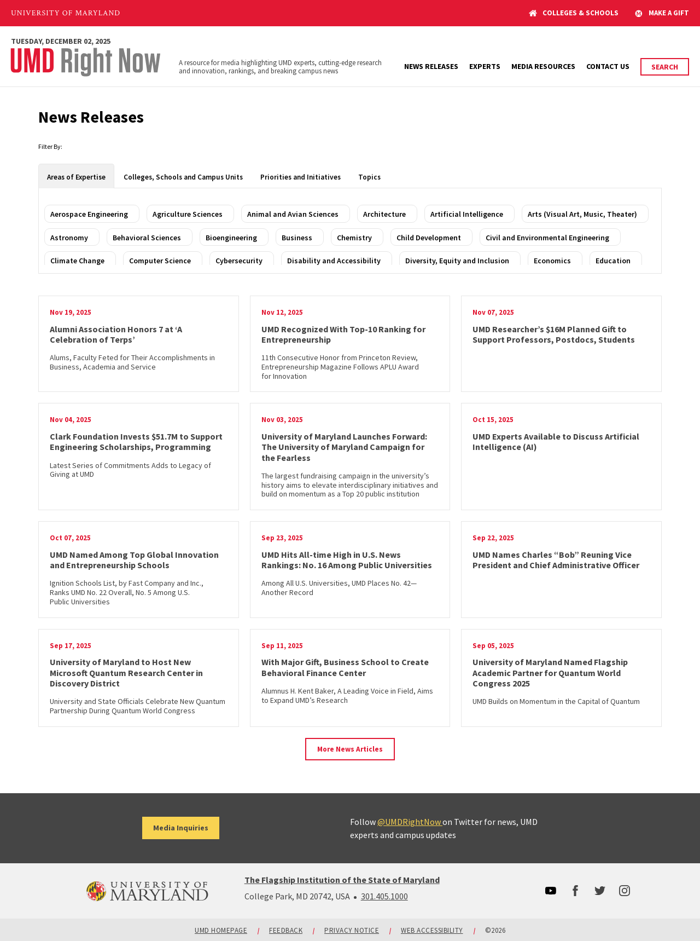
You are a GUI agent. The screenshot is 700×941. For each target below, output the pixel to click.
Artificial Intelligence (466, 214)
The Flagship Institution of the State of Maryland (342, 879)
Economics (552, 260)
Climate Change (77, 260)
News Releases (431, 66)
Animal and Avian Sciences (293, 214)
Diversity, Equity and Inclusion (457, 260)
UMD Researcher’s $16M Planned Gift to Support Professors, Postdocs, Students (553, 334)
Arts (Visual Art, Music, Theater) (582, 214)
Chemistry (354, 237)
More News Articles (350, 749)
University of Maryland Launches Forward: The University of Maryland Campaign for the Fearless (344, 447)
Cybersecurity (238, 260)
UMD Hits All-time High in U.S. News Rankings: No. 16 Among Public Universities (346, 559)
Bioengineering (231, 237)
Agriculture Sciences (188, 214)
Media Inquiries (180, 828)
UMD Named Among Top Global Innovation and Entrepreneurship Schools (134, 559)
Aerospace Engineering (89, 214)
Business (297, 237)
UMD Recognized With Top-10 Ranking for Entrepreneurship (343, 334)
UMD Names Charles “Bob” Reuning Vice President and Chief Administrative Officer (555, 559)
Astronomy (69, 237)
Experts (484, 66)
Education (613, 260)
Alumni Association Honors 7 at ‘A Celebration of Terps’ (116, 334)
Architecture (384, 214)
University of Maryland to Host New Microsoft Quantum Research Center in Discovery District (126, 672)
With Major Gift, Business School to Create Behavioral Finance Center (345, 667)
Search (664, 67)
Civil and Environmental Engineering (547, 237)
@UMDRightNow (409, 821)
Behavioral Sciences (147, 237)
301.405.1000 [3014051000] (384, 896)
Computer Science (160, 260)
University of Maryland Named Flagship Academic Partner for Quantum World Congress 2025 (550, 672)
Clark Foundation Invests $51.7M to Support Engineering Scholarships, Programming (136, 441)
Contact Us (607, 66)
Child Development (428, 237)
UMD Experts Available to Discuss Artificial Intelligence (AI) (555, 441)
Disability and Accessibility (334, 260)
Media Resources (543, 66)
